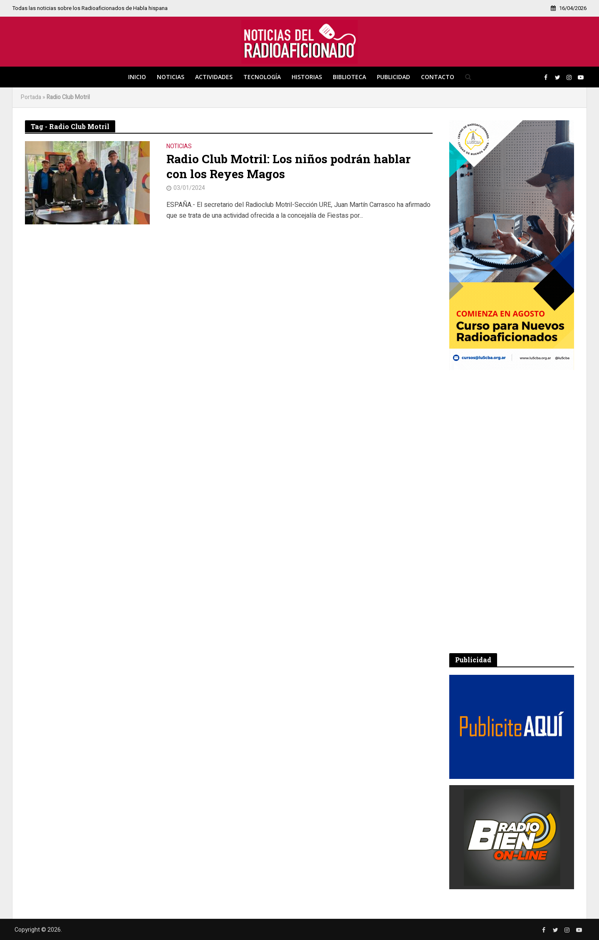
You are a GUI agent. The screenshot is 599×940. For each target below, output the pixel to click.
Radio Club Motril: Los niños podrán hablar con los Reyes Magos (288, 167)
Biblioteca (349, 77)
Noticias (170, 77)
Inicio (137, 77)
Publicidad (393, 77)
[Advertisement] (511, 512)
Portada (31, 97)
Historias (307, 77)
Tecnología (262, 77)
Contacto (437, 77)
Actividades (214, 77)
